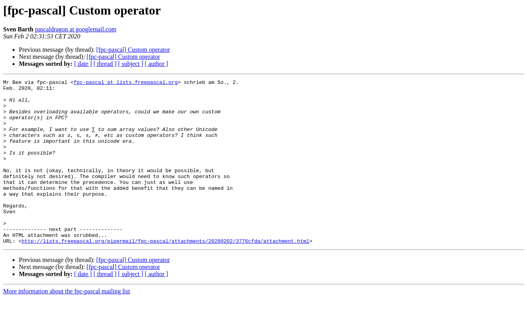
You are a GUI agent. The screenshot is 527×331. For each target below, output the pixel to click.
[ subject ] (130, 63)
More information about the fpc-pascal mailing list (66, 324)
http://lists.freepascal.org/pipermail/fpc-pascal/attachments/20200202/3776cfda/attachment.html (165, 273)
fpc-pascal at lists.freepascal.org (125, 83)
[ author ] (156, 63)
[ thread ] (105, 63)
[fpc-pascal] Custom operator (133, 49)
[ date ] (83, 63)
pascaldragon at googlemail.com (75, 29)
